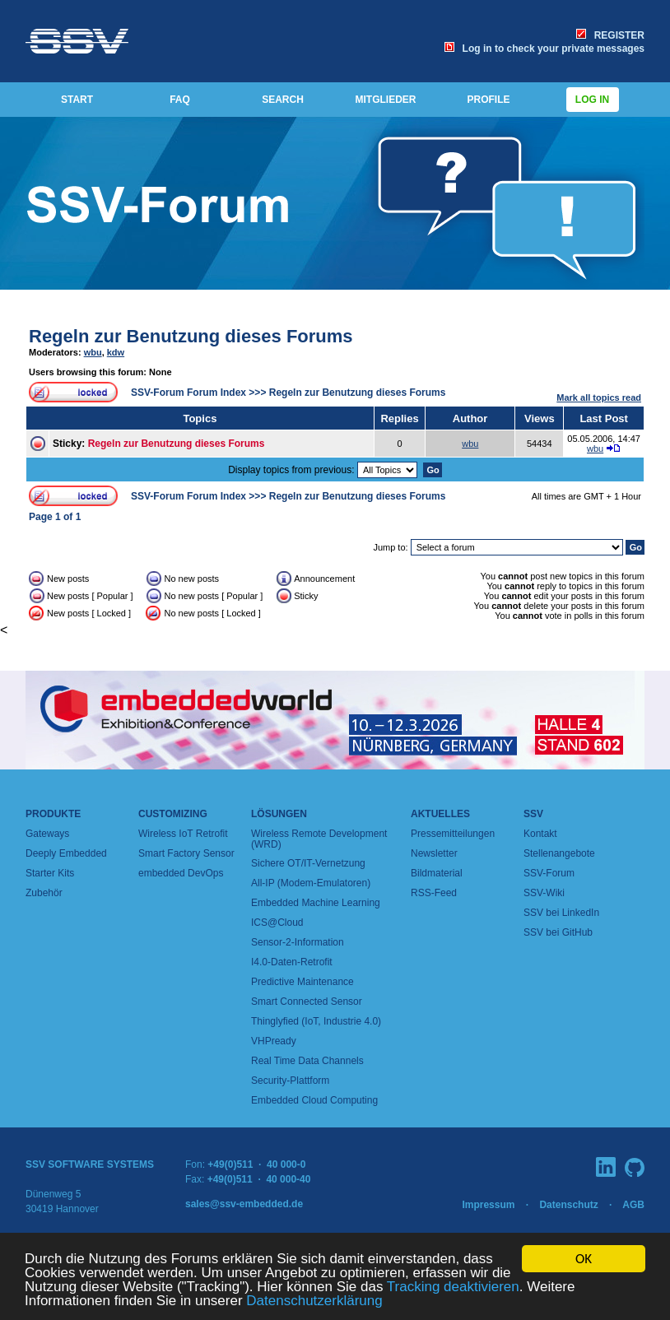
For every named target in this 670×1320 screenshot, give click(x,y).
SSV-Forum (549, 873)
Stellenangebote (559, 853)
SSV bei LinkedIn (561, 912)
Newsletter (434, 853)
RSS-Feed (434, 893)
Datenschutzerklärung (314, 1301)
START (77, 99)
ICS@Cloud (277, 922)
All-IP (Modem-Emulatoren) (310, 883)
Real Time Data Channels (307, 1061)
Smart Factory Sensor (186, 853)
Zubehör (44, 893)
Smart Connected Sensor (306, 1001)
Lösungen (279, 814)
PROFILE (488, 99)
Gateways (47, 833)
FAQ (180, 99)
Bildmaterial (437, 873)
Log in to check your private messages (544, 48)
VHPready (273, 1041)
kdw (115, 352)
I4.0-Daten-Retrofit (292, 962)
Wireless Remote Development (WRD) (319, 839)
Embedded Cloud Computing (314, 1100)
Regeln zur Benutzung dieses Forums (191, 336)
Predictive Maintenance (302, 982)
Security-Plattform (290, 1080)
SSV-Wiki (544, 893)
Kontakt (540, 833)
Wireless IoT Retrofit (182, 833)
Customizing (172, 814)
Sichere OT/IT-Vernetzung (308, 863)
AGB (633, 1205)
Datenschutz (568, 1205)
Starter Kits (50, 873)
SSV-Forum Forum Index (188, 392)
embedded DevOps (180, 873)
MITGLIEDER (386, 99)
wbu (93, 352)
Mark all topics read (598, 397)
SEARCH (283, 99)
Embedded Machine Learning (315, 903)
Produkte (53, 814)
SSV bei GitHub (558, 932)
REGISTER (610, 35)
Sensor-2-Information (297, 942)
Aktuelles (440, 814)
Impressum (488, 1205)
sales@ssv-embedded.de (244, 1204)
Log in (592, 99)
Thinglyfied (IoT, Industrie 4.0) (316, 1021)
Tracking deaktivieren (453, 1287)
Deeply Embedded (66, 853)
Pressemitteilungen (453, 833)
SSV (533, 814)
